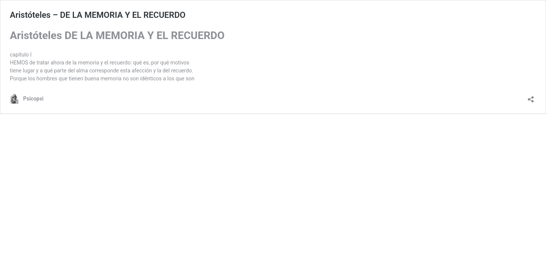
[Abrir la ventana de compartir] (531, 97)
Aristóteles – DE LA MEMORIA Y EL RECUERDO (97, 15)
